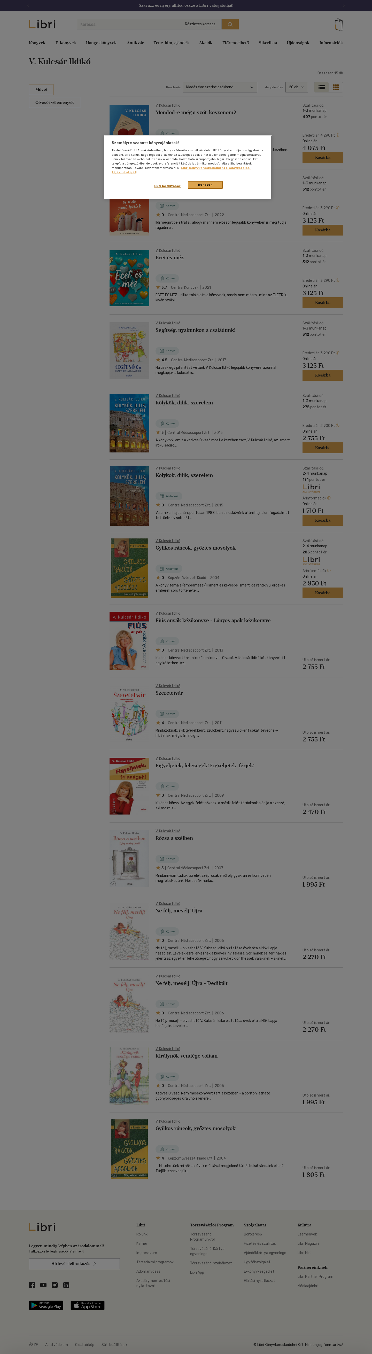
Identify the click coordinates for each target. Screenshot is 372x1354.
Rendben (205, 184)
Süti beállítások (167, 186)
